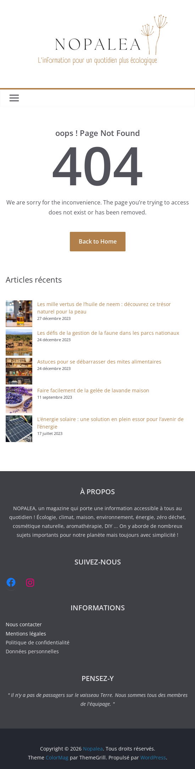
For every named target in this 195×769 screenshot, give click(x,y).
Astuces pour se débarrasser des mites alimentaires (99, 361)
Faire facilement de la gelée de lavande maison (93, 390)
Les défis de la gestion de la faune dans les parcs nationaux (108, 332)
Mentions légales (26, 633)
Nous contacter (24, 624)
